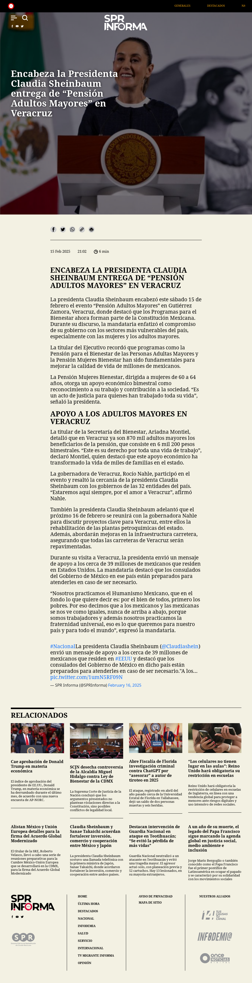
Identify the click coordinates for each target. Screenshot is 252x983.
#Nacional (62, 646)
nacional (86, 918)
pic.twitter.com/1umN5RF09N (86, 677)
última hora (89, 904)
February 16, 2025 (124, 685)
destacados (88, 911)
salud (83, 933)
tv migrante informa (96, 955)
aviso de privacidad (155, 896)
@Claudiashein (180, 646)
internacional (90, 948)
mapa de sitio (150, 903)
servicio (85, 941)
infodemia (87, 926)
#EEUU (123, 658)
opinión (84, 963)
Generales (188, 5)
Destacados (222, 5)
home (82, 896)
